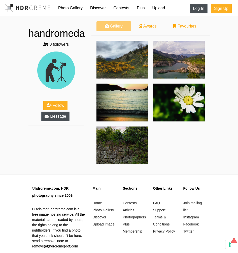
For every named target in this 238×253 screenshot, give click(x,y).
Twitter (188, 231)
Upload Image (104, 224)
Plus (141, 8)
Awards (148, 26)
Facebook (191, 224)
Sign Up (221, 8)
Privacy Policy (164, 231)
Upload (158, 8)
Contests (121, 8)
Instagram (191, 217)
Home (97, 203)
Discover (98, 8)
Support (159, 210)
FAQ (156, 203)
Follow (55, 105)
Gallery (114, 26)
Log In (198, 8)
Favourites (184, 26)
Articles (128, 210)
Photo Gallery (70, 8)
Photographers (134, 217)
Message (55, 116)
